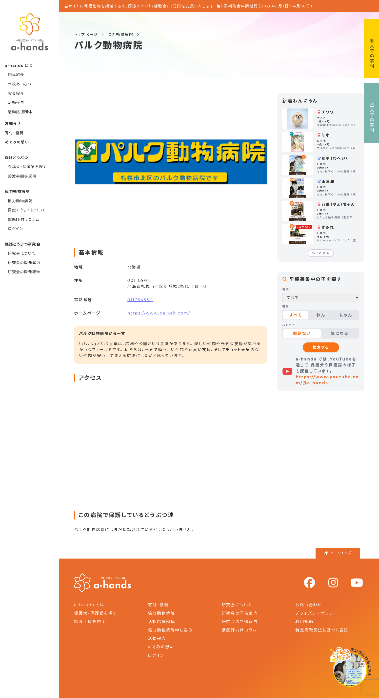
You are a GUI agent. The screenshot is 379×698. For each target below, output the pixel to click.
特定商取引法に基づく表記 (321, 630)
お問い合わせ (308, 605)
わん (320, 315)
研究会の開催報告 (24, 272)
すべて (296, 315)
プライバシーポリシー (316, 613)
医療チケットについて (27, 210)
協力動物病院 (20, 201)
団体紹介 (16, 74)
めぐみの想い (17, 142)
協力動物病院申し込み (170, 630)
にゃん (345, 315)
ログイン (15, 228)
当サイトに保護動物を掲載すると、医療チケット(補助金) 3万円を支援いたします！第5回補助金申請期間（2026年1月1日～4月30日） (188, 6)
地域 (285, 289)
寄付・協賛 (14, 133)
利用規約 (304, 621)
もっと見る (321, 253)
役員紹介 (16, 93)
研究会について (22, 253)
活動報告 (16, 102)
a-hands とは (89, 605)
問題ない (302, 333)
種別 (285, 306)
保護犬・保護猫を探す (27, 166)
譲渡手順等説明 (22, 176)
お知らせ (12, 123)
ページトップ (341, 553)
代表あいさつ (20, 84)
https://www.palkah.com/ (158, 313)
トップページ (86, 34)
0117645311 (140, 299)
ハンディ (288, 325)
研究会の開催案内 (24, 262)
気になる (339, 333)
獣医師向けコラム (24, 219)
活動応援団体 (20, 112)
